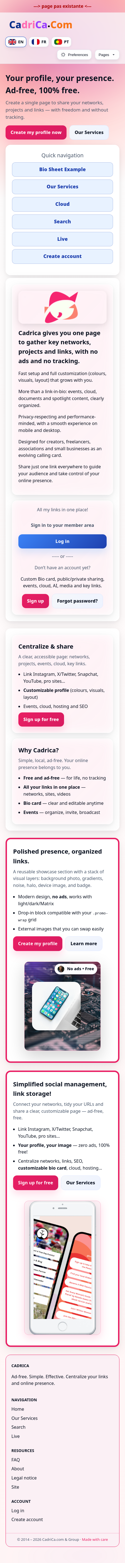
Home (17, 1409)
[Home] (41, 25)
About (17, 1469)
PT (61, 42)
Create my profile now (36, 132)
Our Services (89, 132)
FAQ (15, 1459)
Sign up (35, 601)
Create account (62, 256)
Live (62, 239)
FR (38, 42)
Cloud (62, 204)
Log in (62, 541)
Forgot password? (77, 601)
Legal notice (24, 1478)
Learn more (83, 943)
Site (15, 1487)
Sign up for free (41, 719)
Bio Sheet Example (62, 169)
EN (16, 42)
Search (62, 221)
